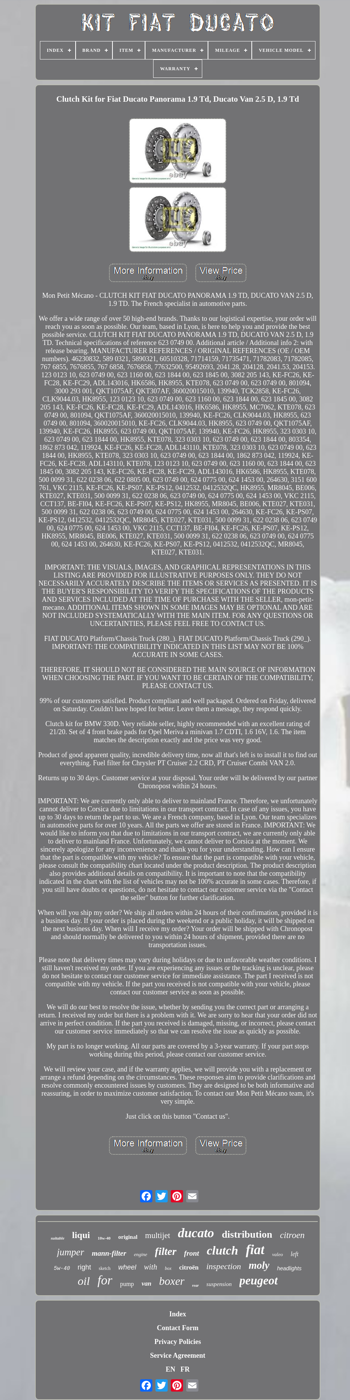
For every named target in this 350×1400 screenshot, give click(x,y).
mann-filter (109, 1253)
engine (140, 1254)
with (150, 1267)
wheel (127, 1267)
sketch (105, 1268)
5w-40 (62, 1268)
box (168, 1268)
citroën (189, 1267)
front (191, 1253)
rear (195, 1285)
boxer (172, 1281)
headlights (289, 1268)
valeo (277, 1254)
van (147, 1283)
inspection (223, 1266)
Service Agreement (177, 1355)
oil (84, 1281)
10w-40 (104, 1238)
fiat (255, 1249)
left (294, 1254)
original (127, 1237)
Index (177, 1314)
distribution (247, 1234)
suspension (219, 1284)
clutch (222, 1250)
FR (185, 1369)
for (104, 1280)
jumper (70, 1252)
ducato (196, 1233)
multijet (157, 1235)
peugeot (258, 1280)
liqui (81, 1235)
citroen (292, 1235)
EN (170, 1369)
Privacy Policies (177, 1342)
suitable (57, 1238)
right (84, 1267)
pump (127, 1284)
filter (166, 1251)
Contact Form (177, 1328)
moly (259, 1265)
